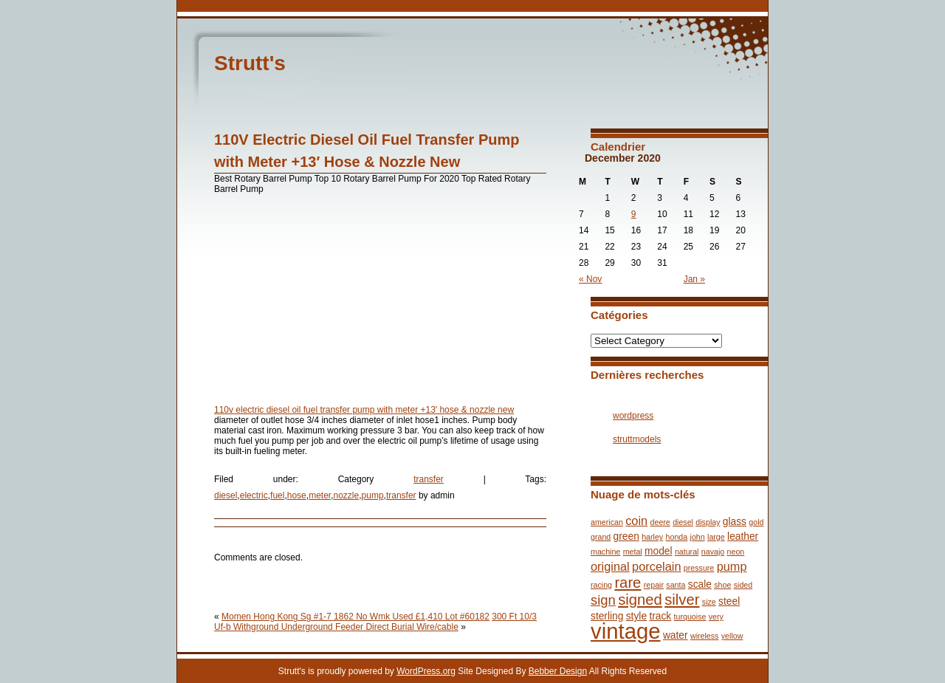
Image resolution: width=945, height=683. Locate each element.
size (709, 601)
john (697, 536)
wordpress (633, 416)
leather (742, 536)
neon (736, 551)
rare (627, 582)
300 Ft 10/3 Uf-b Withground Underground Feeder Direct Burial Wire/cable (375, 621)
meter (320, 495)
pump (373, 495)
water (675, 635)
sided (743, 584)
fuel (277, 495)
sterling (607, 616)
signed (640, 599)
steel (729, 601)
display (707, 522)
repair (654, 584)
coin (636, 520)
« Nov (590, 279)
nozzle (347, 495)
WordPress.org (426, 671)
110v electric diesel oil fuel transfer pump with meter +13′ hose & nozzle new (364, 410)
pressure (699, 567)
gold (756, 522)
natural (687, 551)
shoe (722, 584)
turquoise (690, 616)
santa (675, 584)
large (716, 536)
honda (677, 536)
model (659, 551)
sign (603, 600)
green (626, 536)
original (610, 566)
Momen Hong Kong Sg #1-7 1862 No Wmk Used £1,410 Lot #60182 (355, 616)
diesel (225, 495)
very (716, 616)
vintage (626, 631)
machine (605, 551)
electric (254, 495)
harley (652, 536)
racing (601, 584)
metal (632, 551)
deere (660, 522)
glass (734, 521)
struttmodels (637, 439)
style (636, 616)
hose (296, 495)
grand (601, 536)
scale (700, 584)
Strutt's (250, 63)
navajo (712, 551)
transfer (428, 479)
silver (681, 599)
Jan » (694, 279)
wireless (704, 635)
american (607, 522)
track (660, 616)
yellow (732, 635)
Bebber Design (558, 671)
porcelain (656, 566)
